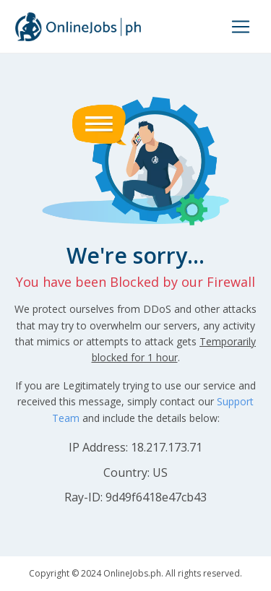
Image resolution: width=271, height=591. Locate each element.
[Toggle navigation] (240, 26)
